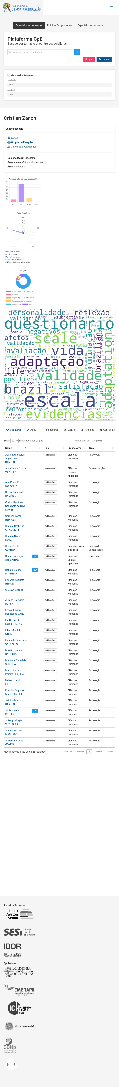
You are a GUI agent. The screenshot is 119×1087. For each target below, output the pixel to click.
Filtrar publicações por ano (22, 75)
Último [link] (110, 884)
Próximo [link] (98, 884)
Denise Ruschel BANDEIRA (20, 747)
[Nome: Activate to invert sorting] (22, 653)
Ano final (11, 90)
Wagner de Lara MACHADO (20, 869)
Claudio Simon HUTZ (16, 721)
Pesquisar (104, 59)
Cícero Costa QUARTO (17, 727)
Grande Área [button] (74, 653)
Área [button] (94, 653)
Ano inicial (11, 80)
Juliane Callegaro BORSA (19, 768)
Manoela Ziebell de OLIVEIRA (21, 815)
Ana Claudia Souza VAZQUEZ (21, 670)
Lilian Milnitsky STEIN (17, 791)
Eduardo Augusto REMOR (19, 754)
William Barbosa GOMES (18, 876)
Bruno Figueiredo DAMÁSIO (20, 687)
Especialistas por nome (90, 25)
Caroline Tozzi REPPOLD (18, 704)
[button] (111, 7)
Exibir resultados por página (23, 646)
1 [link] (89, 884)
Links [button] (54, 653)
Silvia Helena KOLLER (17, 856)
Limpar (89, 59)
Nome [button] (8, 653)
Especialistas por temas (29, 25)
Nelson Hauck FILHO (16, 832)
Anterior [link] (80, 884)
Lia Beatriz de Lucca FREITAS (21, 785)
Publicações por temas (60, 25)
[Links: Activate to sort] (57, 653)
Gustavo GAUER (14, 761)
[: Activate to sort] (44, 653)
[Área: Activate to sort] (103, 653)
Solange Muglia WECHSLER (20, 862)
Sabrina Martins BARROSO (19, 849)
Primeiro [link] (68, 884)
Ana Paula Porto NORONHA (20, 680)
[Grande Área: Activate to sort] (78, 653)
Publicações (57, 661)
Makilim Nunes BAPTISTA (19, 808)
